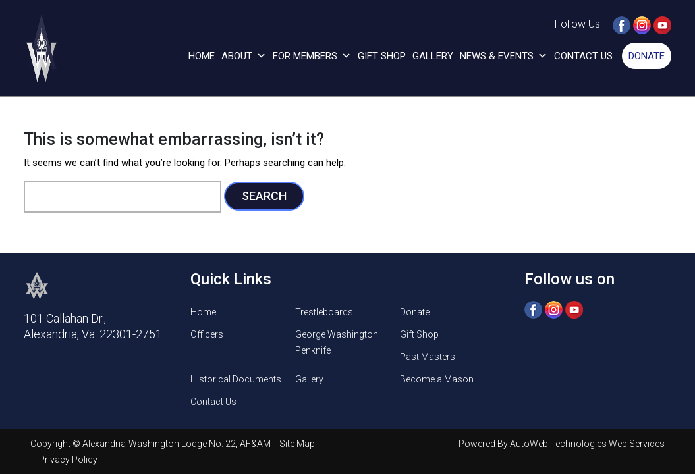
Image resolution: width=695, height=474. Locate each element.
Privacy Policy (68, 459)
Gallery (432, 56)
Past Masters (427, 357)
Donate (646, 56)
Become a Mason (437, 379)
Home (201, 56)
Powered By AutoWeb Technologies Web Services (562, 443)
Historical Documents (235, 379)
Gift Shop (382, 56)
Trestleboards (324, 312)
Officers (206, 334)
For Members (312, 56)
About (243, 56)
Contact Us (583, 56)
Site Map (298, 443)
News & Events (503, 56)
